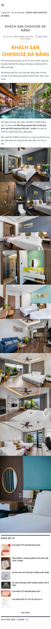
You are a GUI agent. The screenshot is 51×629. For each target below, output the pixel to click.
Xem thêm (25, 612)
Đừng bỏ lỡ (8, 538)
